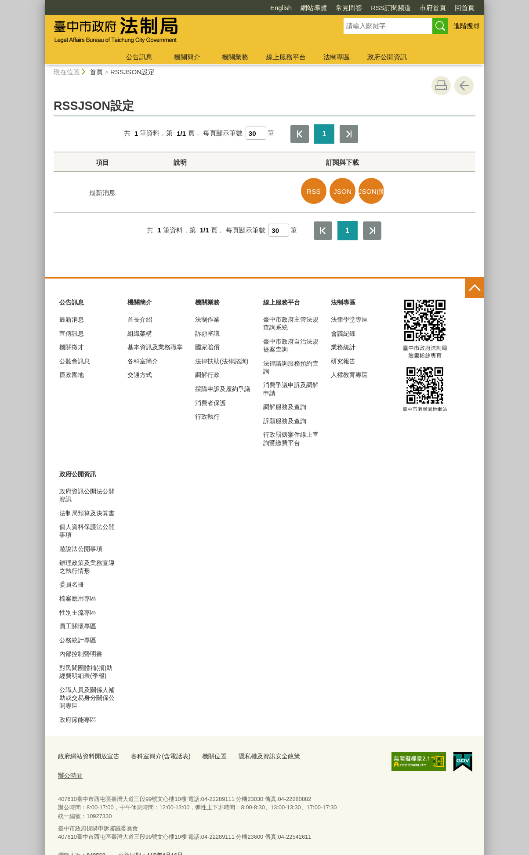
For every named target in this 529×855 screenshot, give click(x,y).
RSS (318, 190)
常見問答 (298, 7)
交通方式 (139, 373)
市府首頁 (382, 7)
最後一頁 (349, 134)
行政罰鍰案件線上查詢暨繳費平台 (291, 437)
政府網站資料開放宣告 (86, 754)
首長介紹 (139, 317)
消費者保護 (210, 401)
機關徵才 (71, 345)
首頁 (96, 72)
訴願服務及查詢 (284, 419)
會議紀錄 (343, 331)
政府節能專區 (77, 717)
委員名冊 (71, 583)
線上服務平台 (286, 57)
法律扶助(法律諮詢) (221, 359)
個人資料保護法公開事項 (87, 529)
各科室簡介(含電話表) (154, 754)
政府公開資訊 (387, 57)
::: (41, 3)
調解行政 (207, 373)
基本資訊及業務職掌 (155, 345)
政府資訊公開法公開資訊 (87, 493)
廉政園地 (71, 373)
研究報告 (343, 359)
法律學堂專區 (349, 317)
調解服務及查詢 (284, 405)
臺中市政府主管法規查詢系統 (291, 321)
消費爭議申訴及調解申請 (291, 387)
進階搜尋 (466, 25)
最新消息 (71, 317)
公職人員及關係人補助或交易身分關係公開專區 (87, 696)
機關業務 (235, 57)
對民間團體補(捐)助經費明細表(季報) (85, 670)
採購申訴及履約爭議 (222, 387)
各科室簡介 (142, 359)
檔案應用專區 (77, 596)
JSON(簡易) (372, 190)
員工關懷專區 (77, 624)
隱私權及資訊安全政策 (256, 754)
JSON (345, 190)
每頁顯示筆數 (223, 133)
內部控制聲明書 (80, 652)
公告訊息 (139, 57)
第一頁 (299, 134)
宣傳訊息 (71, 331)
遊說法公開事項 (80, 547)
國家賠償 (207, 345)
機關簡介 (187, 57)
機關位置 (205, 754)
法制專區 (336, 57)
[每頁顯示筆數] (256, 133)
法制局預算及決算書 (87, 511)
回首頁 (414, 7)
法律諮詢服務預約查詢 (291, 365)
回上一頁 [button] (464, 85)
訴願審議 (207, 331)
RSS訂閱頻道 (340, 7)
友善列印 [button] (441, 85)
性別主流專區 (77, 610)
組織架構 (139, 331)
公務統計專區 (77, 638)
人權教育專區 (349, 373)
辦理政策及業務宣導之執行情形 (87, 565)
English (230, 7)
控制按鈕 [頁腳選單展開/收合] (474, 287)
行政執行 (207, 414)
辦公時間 (308, 754)
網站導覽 (263, 7)
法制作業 (207, 317)
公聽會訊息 (74, 359)
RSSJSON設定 (132, 72)
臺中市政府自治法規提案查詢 (291, 343)
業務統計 (343, 345)
